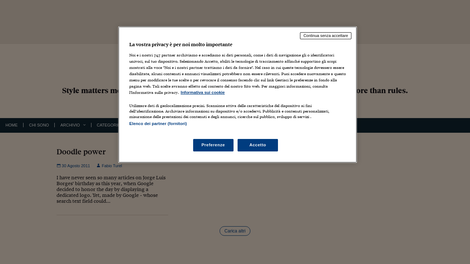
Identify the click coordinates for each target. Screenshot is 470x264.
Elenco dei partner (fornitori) (158, 123)
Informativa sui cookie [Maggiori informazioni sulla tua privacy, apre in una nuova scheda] (203, 92)
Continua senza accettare (325, 35)
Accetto (257, 145)
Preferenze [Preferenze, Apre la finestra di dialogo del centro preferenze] (213, 145)
